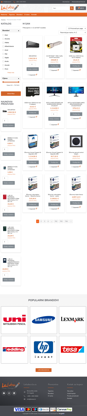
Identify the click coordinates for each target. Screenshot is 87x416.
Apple (7, 58)
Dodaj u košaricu (9, 125)
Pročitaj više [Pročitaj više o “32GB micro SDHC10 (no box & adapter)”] (76, 66)
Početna (3, 19)
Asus (6, 69)
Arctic (7, 61)
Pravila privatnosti (72, 396)
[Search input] (61, 8)
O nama (26, 15)
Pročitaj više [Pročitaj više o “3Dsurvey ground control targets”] (76, 162)
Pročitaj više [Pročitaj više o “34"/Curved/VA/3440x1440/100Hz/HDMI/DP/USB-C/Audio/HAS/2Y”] (76, 114)
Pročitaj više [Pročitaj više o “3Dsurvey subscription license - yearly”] (54, 204)
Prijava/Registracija (78, 2)
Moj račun (66, 2)
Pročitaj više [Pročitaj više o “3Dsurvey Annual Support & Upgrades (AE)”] (32, 162)
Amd (6, 50)
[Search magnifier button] (72, 8)
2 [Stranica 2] (41, 221)
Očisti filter (11, 94)
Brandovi (20, 15)
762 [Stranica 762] (56, 221)
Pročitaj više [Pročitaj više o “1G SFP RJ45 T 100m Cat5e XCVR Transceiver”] (54, 66)
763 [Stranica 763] (61, 221)
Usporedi (31, 75)
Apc (6, 54)
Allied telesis (9, 46)
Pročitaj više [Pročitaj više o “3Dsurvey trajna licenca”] (76, 203)
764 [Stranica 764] (66, 221)
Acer (6, 35)
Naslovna (4, 15)
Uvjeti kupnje (71, 393)
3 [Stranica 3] (44, 221)
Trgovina (12, 15)
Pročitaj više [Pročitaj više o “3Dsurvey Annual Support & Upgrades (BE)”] (54, 162)
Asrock (7, 65)
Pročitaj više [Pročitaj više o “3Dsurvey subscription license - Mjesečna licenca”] (32, 204)
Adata (7, 43)
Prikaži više (11, 73)
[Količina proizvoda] (5, 120)
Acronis (7, 39)
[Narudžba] (72, 32)
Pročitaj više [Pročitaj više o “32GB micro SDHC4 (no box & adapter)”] (32, 113)
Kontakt (34, 15)
